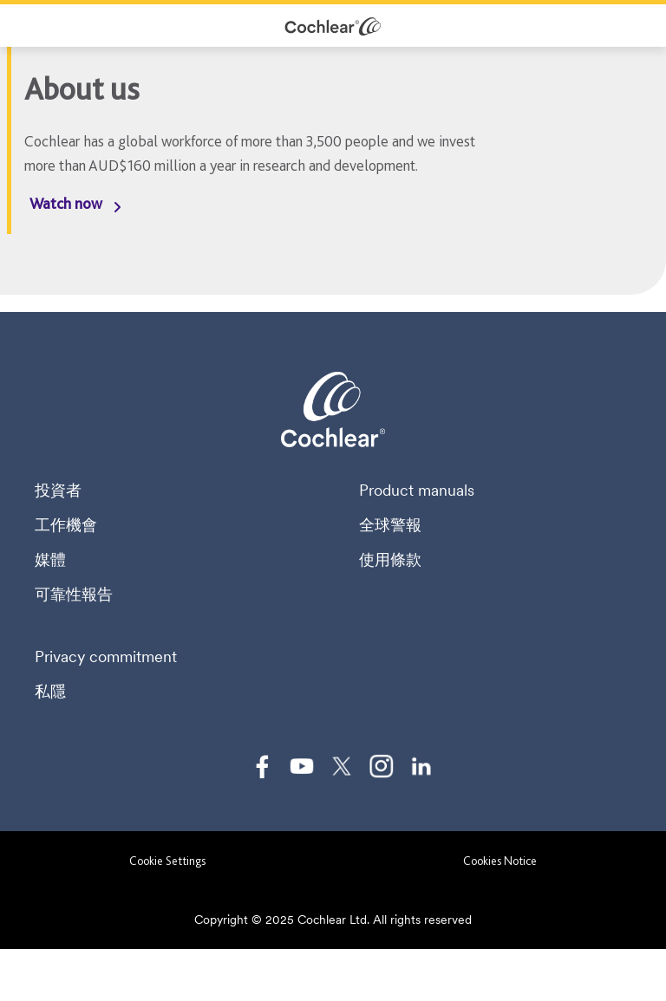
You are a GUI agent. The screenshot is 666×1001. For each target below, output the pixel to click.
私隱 (50, 691)
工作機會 (66, 525)
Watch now (65, 203)
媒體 (50, 559)
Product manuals (416, 490)
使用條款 (390, 559)
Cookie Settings (167, 861)
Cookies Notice (500, 861)
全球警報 (390, 525)
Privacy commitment (106, 656)
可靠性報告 (74, 594)
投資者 (58, 490)
